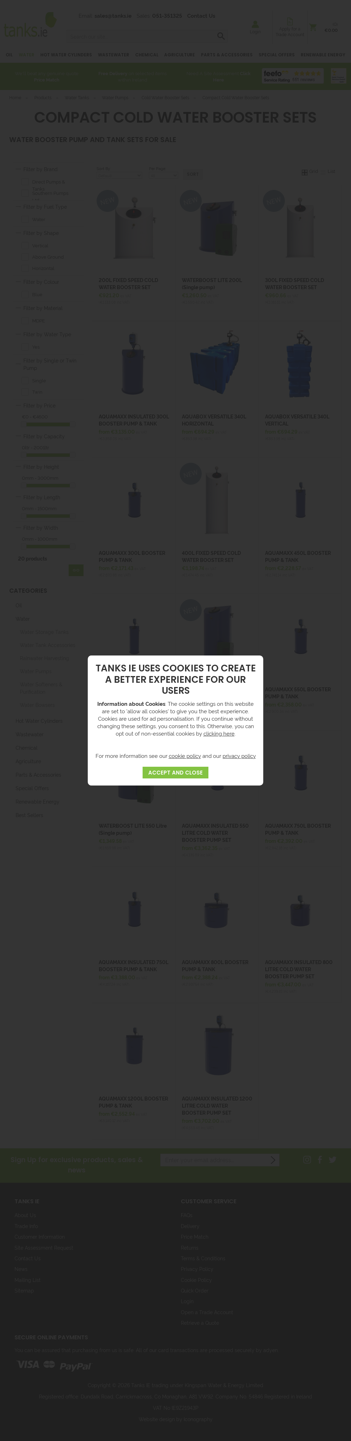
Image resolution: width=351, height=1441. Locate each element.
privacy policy (239, 755)
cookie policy (185, 755)
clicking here (219, 733)
